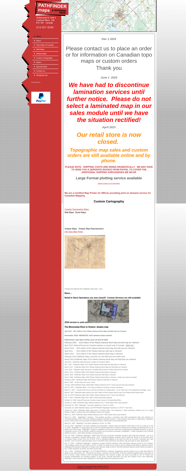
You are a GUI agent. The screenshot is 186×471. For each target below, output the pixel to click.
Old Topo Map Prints (74, 232)
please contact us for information (109, 183)
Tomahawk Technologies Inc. (101, 468)
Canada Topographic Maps (77, 209)
